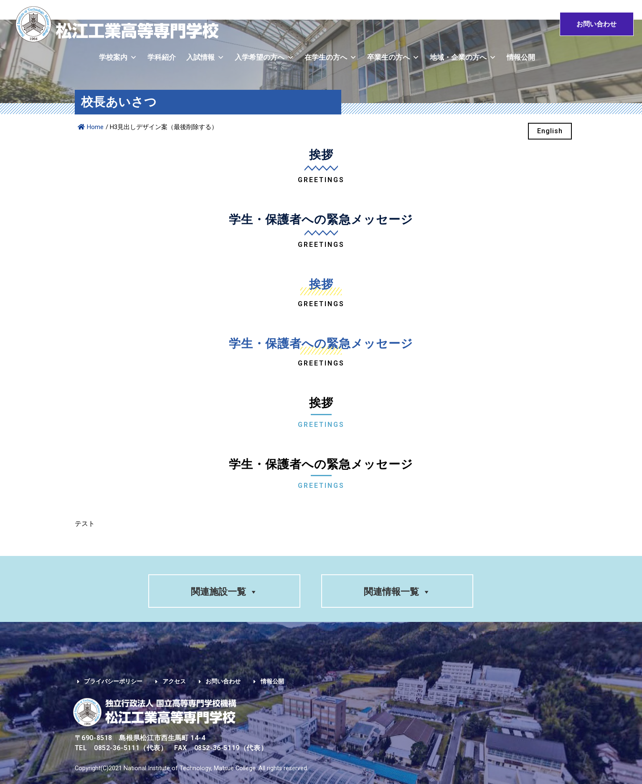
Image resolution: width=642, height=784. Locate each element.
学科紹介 (161, 57)
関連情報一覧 (397, 591)
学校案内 (118, 57)
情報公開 (521, 57)
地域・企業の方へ (463, 57)
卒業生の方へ (393, 57)
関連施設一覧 (224, 591)
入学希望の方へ (264, 57)
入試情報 (205, 57)
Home (91, 127)
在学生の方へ (331, 57)
